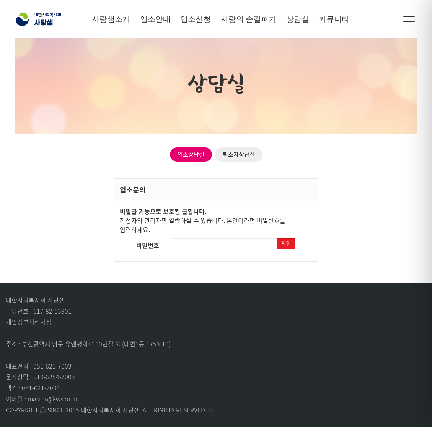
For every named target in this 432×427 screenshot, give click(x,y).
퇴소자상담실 (239, 154)
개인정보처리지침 (29, 321)
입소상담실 (191, 154)
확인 (286, 243)
